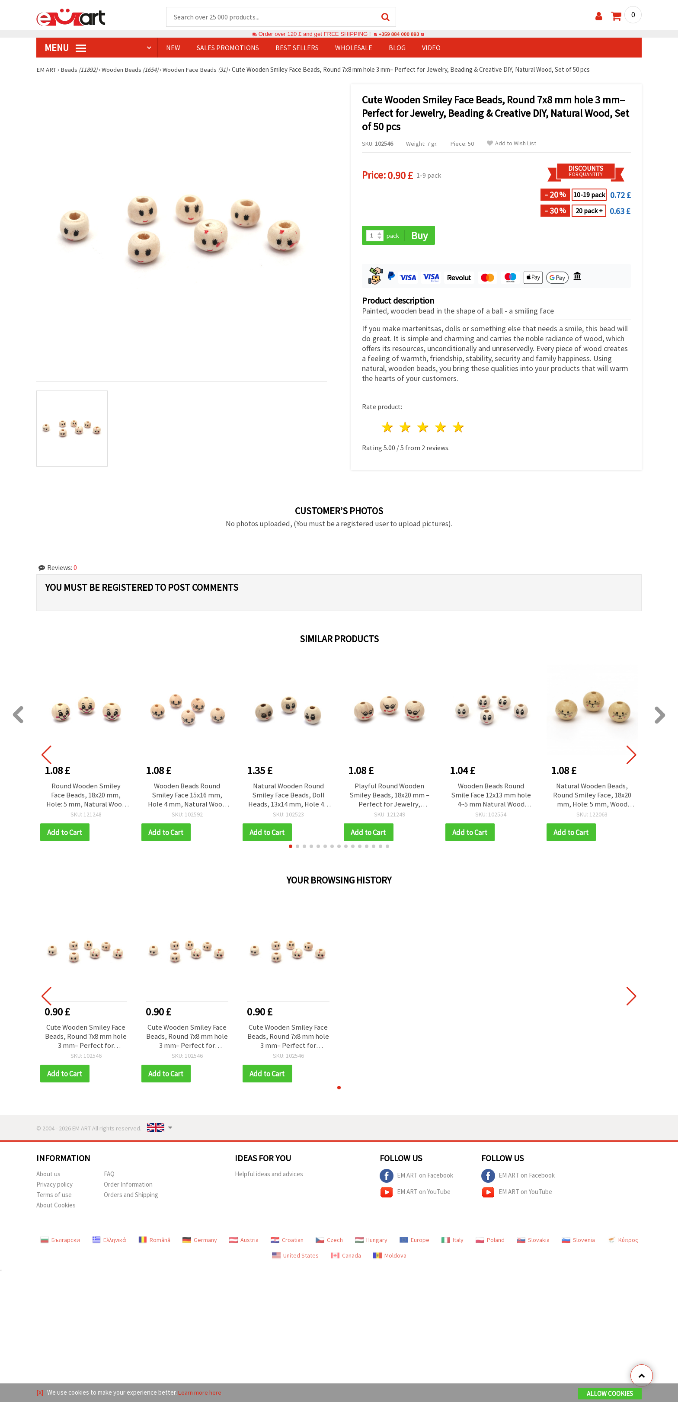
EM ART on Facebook (416, 1180)
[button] (290, 849)
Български (60, 1244)
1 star (388, 428)
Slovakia (533, 1244)
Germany (199, 1244)
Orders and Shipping (131, 1199)
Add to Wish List (511, 144)
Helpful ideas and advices (269, 1178)
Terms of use (54, 1199)
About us (48, 1178)
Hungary (371, 1244)
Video (431, 48)
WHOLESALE (353, 48)
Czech (329, 1244)
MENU (65, 48)
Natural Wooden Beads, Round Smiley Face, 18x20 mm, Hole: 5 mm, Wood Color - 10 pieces (592, 796)
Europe (414, 1244)
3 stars (423, 428)
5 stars (458, 428)
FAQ (109, 1178)
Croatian (287, 1244)
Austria (244, 1244)
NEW (173, 48)
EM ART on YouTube (415, 1197)
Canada (346, 1259)
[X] (40, 1393)
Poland (490, 1244)
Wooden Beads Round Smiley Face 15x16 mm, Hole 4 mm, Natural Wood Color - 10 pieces (187, 796)
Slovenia (578, 1244)
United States (295, 1259)
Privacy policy (54, 1188)
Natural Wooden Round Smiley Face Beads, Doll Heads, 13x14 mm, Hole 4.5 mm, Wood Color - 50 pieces (288, 796)
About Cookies (56, 1209)
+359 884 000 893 (399, 34)
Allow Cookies (610, 1394)
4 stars (441, 428)
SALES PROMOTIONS (228, 48)
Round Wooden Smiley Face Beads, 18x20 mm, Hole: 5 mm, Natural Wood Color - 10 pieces (86, 796)
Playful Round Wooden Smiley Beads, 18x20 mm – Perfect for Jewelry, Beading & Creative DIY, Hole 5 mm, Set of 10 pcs (389, 796)
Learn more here (201, 1393)
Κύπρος (622, 1244)
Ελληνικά (109, 1244)
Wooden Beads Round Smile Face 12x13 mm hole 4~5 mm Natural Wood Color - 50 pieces (491, 796)
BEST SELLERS (297, 48)
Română (154, 1244)
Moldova (389, 1259)
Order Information (128, 1188)
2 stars (406, 428)
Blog (397, 48)
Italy (452, 1244)
